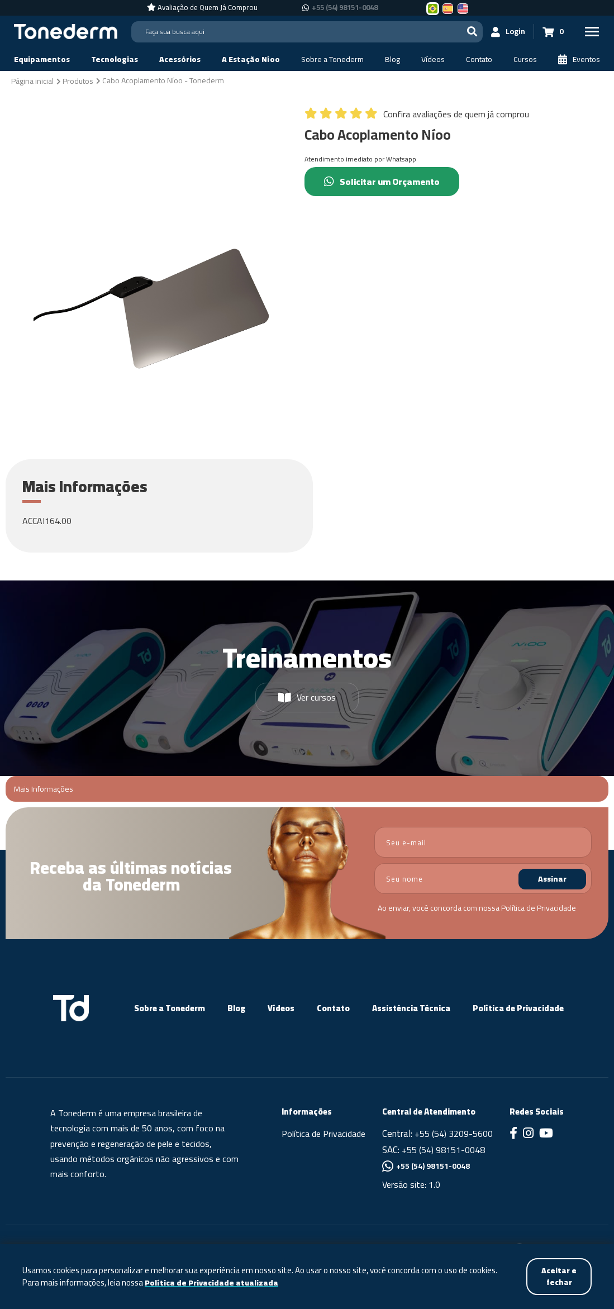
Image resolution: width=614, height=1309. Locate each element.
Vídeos (281, 1008)
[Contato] (479, 59)
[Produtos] (78, 80)
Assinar (552, 879)
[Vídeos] (433, 59)
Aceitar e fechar (559, 1276)
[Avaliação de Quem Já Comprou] (202, 7)
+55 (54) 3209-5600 (454, 1133)
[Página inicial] (32, 80)
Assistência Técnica (411, 1008)
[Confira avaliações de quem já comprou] (416, 116)
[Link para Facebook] (513, 1134)
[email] (483, 842)
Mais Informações (43, 789)
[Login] (508, 31)
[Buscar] (472, 31)
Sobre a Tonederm (169, 1008)
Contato (333, 1008)
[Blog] (392, 59)
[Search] (307, 31)
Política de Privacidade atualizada (211, 1283)
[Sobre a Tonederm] (332, 59)
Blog (236, 1008)
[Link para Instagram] (528, 1134)
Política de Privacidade (538, 908)
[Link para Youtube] (546, 1134)
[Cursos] (525, 59)
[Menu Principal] (592, 32)
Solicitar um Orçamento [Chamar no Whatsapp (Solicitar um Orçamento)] (382, 181)
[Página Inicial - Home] (65, 30)
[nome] (483, 878)
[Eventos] (579, 59)
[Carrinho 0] (553, 31)
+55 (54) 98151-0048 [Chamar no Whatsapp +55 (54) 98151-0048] (345, 7)
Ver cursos (307, 697)
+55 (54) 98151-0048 (443, 1149)
